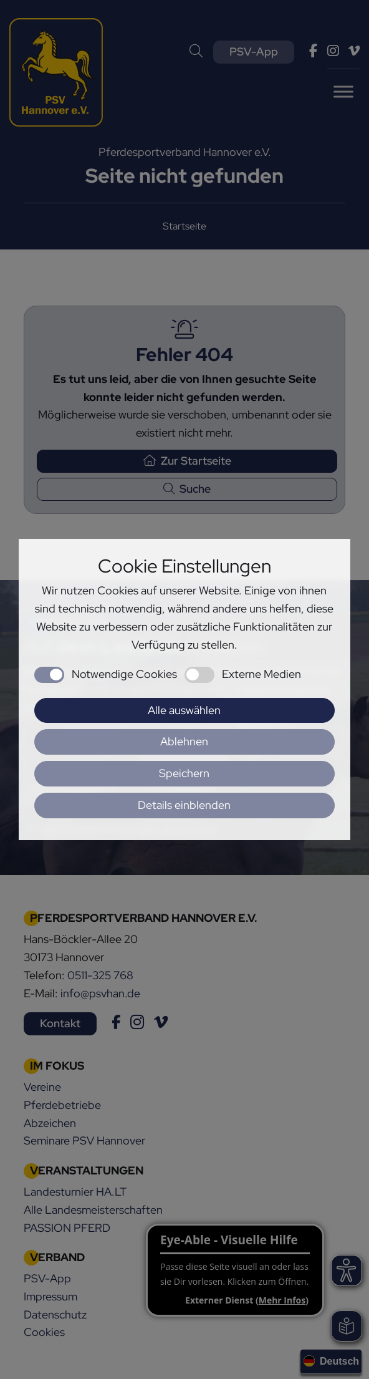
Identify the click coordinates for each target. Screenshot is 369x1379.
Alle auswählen (184, 710)
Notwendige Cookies (124, 674)
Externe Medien (261, 674)
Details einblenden (184, 805)
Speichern (184, 773)
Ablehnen (184, 741)
